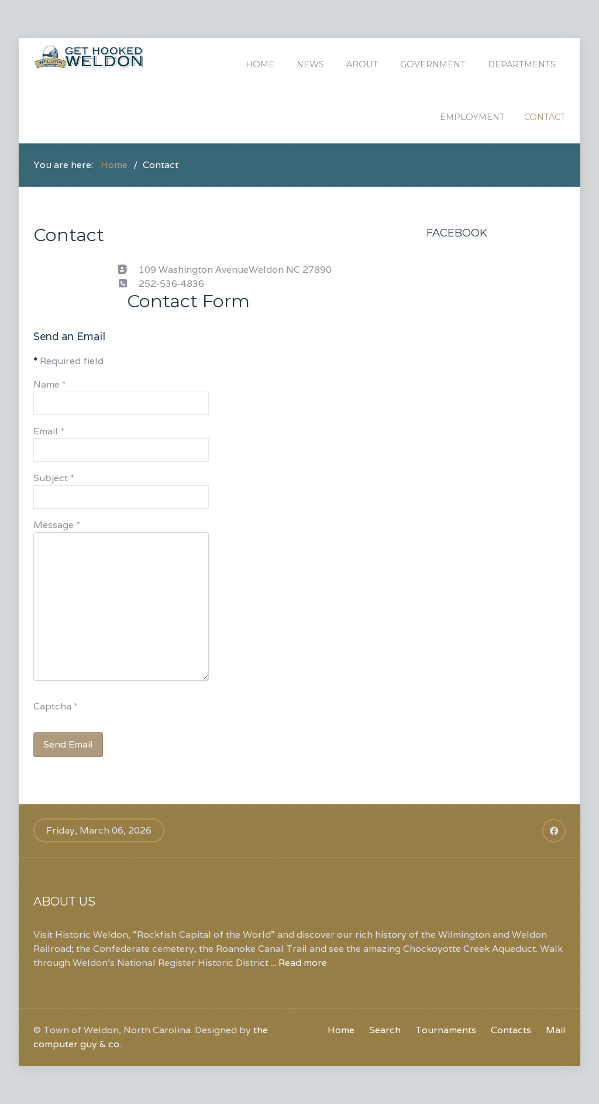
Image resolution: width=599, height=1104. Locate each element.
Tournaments (445, 1030)
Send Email (68, 744)
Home (341, 1030)
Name (49, 384)
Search (385, 1030)
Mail (556, 1030)
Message (56, 525)
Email (48, 431)
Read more (302, 962)
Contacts (511, 1030)
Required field (68, 361)
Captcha (55, 706)
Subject (53, 478)
